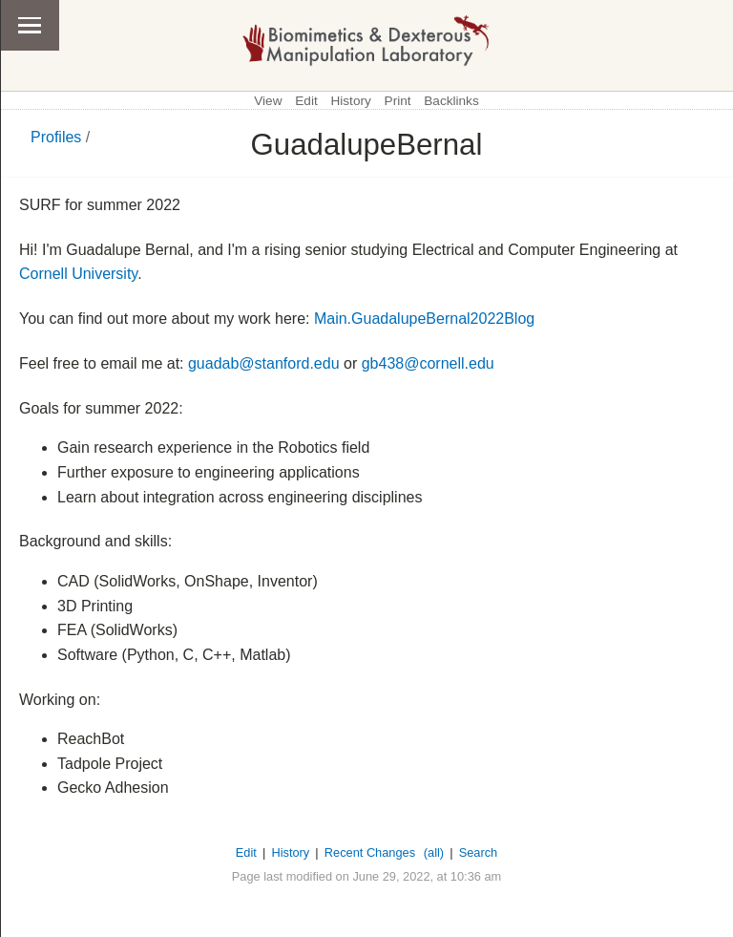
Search (478, 852)
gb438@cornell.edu (428, 363)
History (350, 101)
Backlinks (451, 101)
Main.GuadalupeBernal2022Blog (424, 318)
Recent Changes (370, 852)
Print (398, 101)
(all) (434, 852)
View (268, 101)
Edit (306, 101)
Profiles (56, 137)
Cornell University (78, 274)
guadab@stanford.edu (264, 363)
